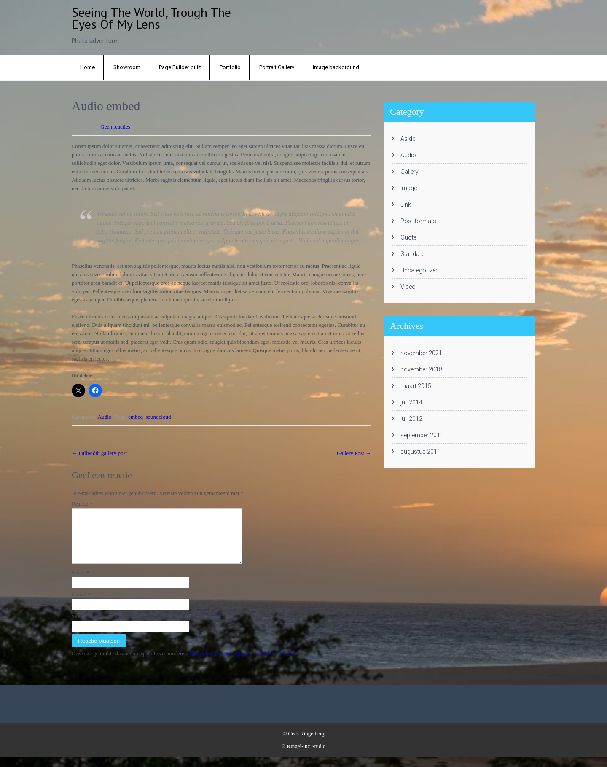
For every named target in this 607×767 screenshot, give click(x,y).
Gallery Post (354, 453)
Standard (412, 253)
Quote (408, 237)
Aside (407, 138)
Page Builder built (180, 67)
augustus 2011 (420, 451)
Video (408, 286)
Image (408, 188)
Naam (80, 582)
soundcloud (158, 417)
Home (87, 67)
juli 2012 (411, 418)
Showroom (126, 67)
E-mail (81, 604)
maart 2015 (415, 385)
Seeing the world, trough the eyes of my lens (151, 18)
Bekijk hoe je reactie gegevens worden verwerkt (242, 663)
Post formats (418, 221)
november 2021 (421, 353)
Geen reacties (115, 127)
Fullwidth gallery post (99, 453)
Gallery (409, 171)
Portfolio (230, 67)
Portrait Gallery (276, 67)
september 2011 (421, 435)
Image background (336, 67)
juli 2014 (411, 402)
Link (405, 204)
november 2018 (421, 369)
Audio (105, 417)
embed (135, 417)
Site (76, 626)
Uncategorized (419, 270)
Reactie (82, 504)
